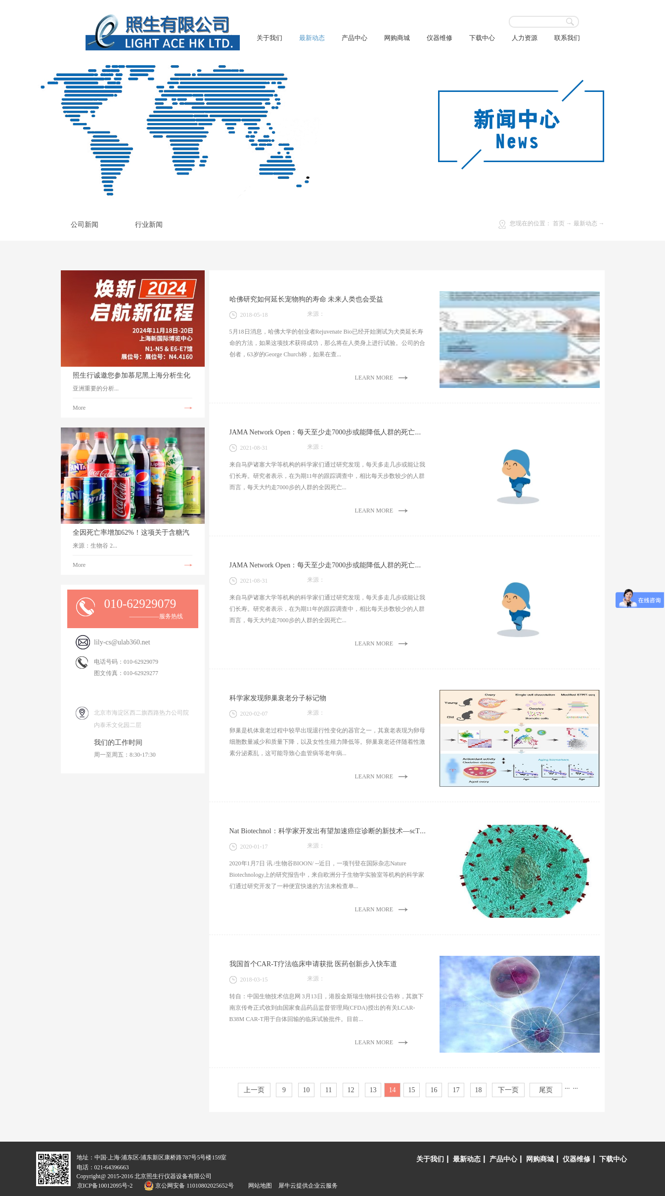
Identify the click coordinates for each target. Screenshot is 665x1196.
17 (456, 1090)
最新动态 (585, 223)
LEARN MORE (374, 377)
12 (351, 1090)
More (79, 407)
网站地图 (258, 1185)
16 (434, 1090)
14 (392, 1090)
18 (478, 1090)
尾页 (546, 1090)
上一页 (254, 1090)
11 (328, 1090)
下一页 (508, 1090)
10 (306, 1090)
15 (411, 1090)
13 (373, 1090)
